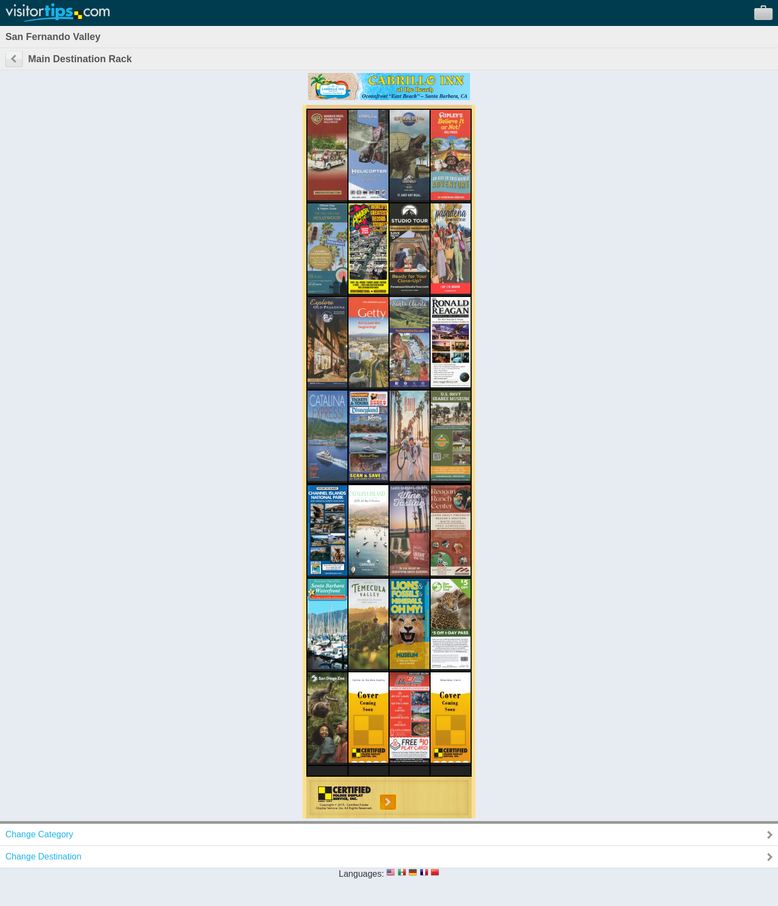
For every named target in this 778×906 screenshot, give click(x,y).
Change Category (39, 834)
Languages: (361, 873)
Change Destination (43, 856)
